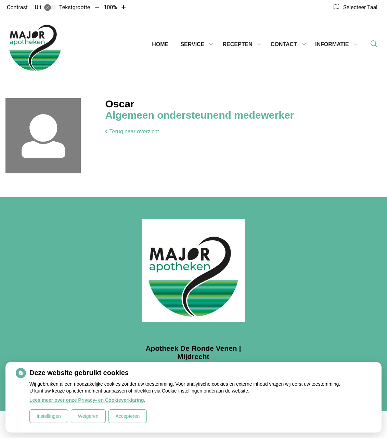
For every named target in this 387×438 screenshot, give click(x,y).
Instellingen (49, 416)
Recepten (238, 44)
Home (160, 44)
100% (110, 7)
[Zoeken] (374, 44)
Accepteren (128, 416)
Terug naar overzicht (132, 131)
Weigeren (88, 416)
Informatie (332, 44)
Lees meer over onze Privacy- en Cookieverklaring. (87, 400)
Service (192, 44)
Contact (284, 44)
